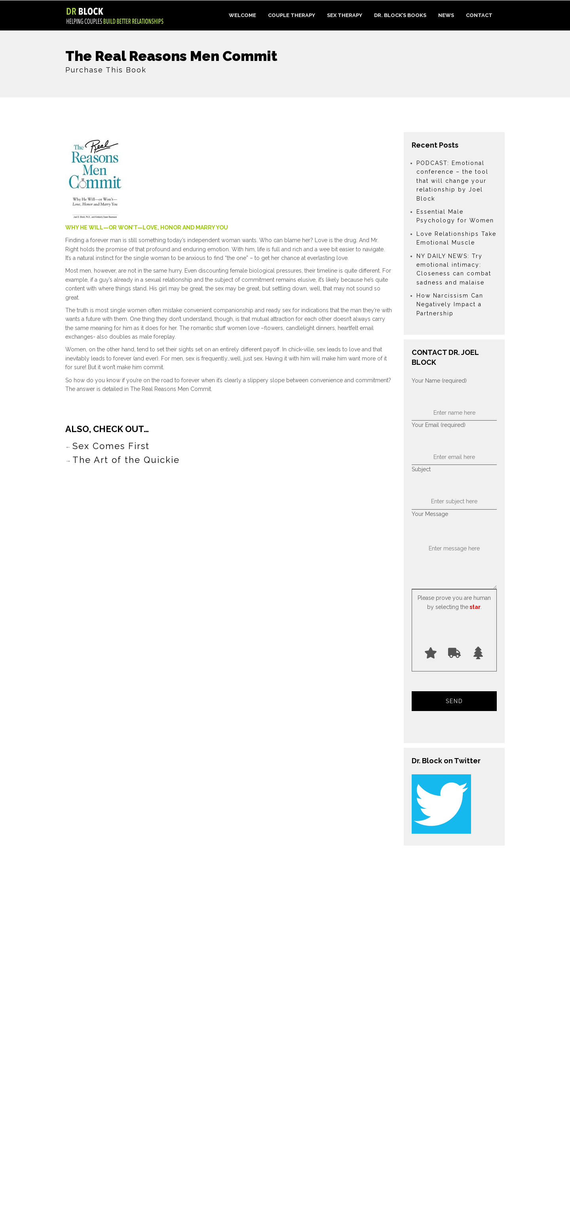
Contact (479, 15)
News (446, 15)
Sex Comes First (111, 446)
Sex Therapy (344, 15)
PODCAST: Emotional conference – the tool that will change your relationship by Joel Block (452, 181)
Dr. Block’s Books (400, 15)
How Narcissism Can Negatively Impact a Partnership (449, 304)
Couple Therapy (291, 15)
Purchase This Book (105, 70)
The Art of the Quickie (126, 460)
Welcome (242, 15)
